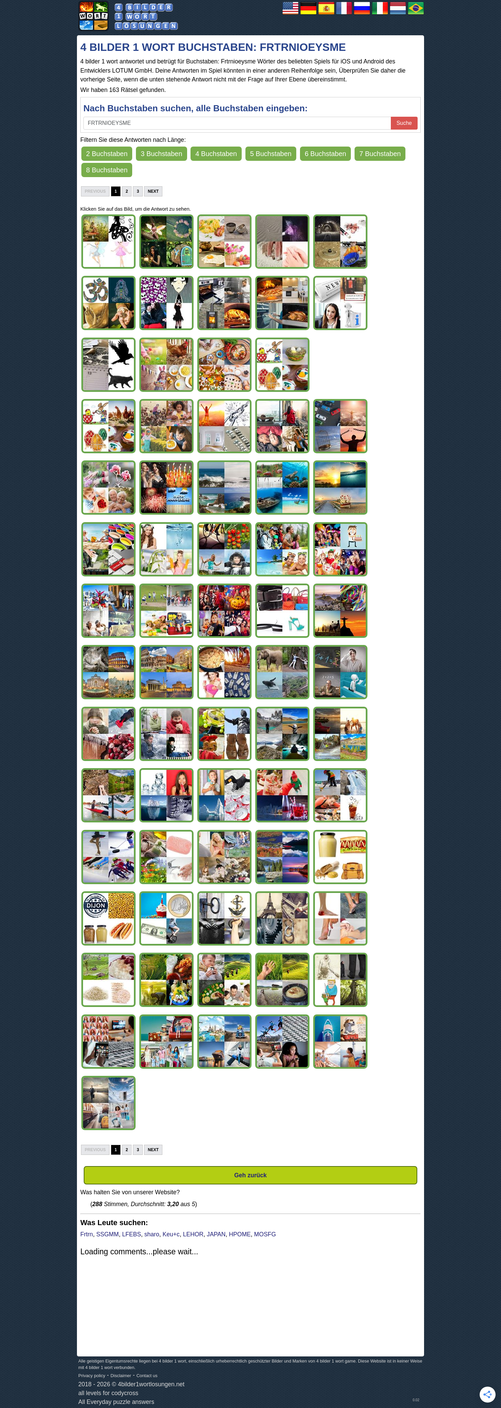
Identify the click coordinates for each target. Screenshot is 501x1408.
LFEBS (131, 1234)
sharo (151, 1234)
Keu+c (171, 1234)
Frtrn (86, 1234)
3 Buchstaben (161, 153)
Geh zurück (250, 1175)
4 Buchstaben (216, 153)
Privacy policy (91, 1375)
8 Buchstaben (106, 170)
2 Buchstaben (106, 153)
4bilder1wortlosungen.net (151, 1384)
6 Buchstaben (325, 153)
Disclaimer (121, 1375)
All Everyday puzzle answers (116, 1402)
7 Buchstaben (380, 153)
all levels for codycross (108, 1393)
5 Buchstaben (271, 153)
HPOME (240, 1234)
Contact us (146, 1375)
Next (153, 191)
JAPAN (216, 1234)
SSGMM (107, 1234)
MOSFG (265, 1234)
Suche (404, 123)
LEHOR (193, 1234)
